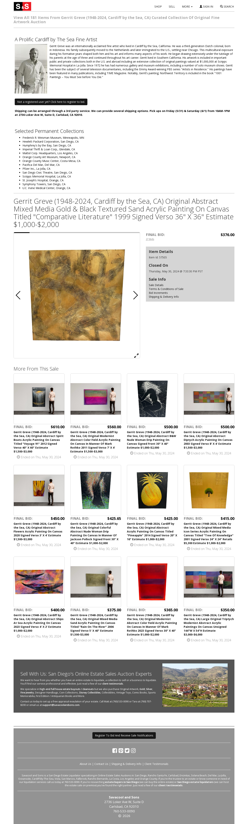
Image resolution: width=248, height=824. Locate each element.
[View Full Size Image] (136, 355)
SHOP (158, 6)
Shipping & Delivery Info (164, 296)
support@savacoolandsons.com (60, 705)
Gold (142, 689)
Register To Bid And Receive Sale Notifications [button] (124, 735)
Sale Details (156, 285)
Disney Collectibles (90, 692)
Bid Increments (158, 293)
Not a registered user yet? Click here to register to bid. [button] (51, 102)
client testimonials (112, 683)
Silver (149, 689)
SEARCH (227, 6)
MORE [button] (187, 6)
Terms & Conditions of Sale (166, 289)
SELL (172, 6)
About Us (85, 764)
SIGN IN (206, 6)
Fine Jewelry (27, 692)
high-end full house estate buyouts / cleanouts (67, 689)
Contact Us (101, 764)
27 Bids (150, 239)
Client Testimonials (156, 764)
